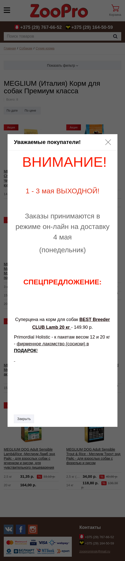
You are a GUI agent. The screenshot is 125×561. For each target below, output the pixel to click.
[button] (108, 142)
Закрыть (24, 419)
